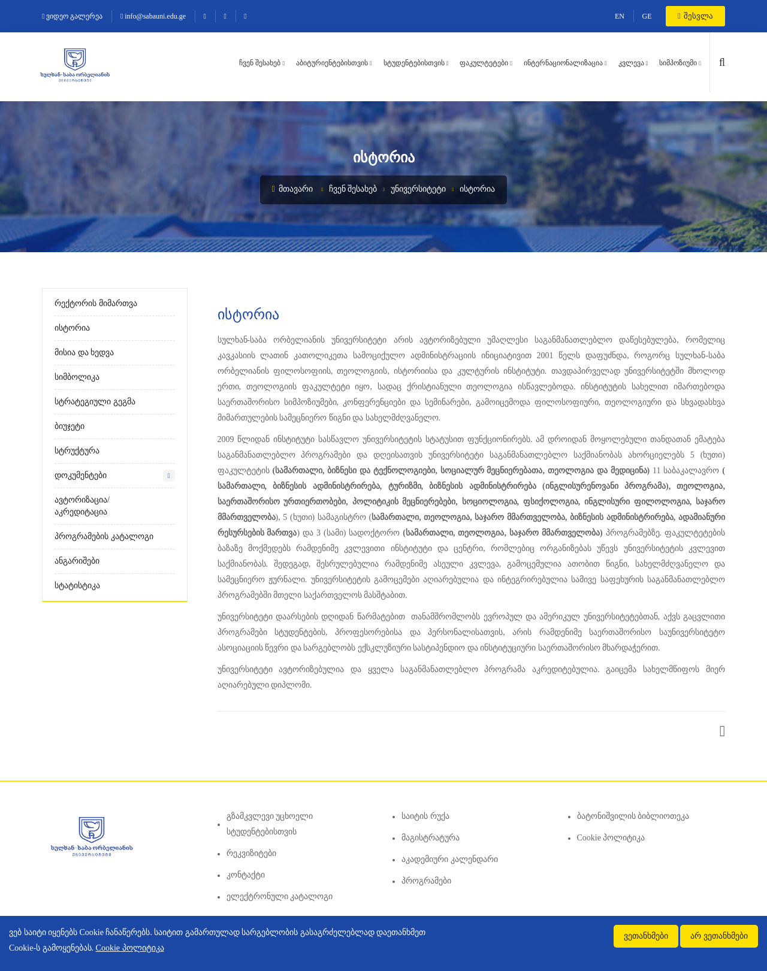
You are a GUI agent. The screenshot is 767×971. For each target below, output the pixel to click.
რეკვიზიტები (251, 853)
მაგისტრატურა (430, 837)
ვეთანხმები (646, 935)
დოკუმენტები (81, 475)
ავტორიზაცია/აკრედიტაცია (82, 505)
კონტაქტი (246, 874)
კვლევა (631, 63)
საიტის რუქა (425, 816)
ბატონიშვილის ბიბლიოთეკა (633, 816)
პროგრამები (426, 880)
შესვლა (695, 15)
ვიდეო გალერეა (72, 16)
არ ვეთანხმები (719, 935)
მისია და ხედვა (84, 352)
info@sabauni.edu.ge (153, 16)
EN (619, 16)
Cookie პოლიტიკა (611, 837)
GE (647, 16)
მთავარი (292, 188)
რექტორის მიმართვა (96, 303)
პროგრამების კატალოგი (104, 536)
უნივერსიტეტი (418, 188)
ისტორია (477, 188)
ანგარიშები (77, 560)
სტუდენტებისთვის (414, 63)
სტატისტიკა (77, 585)
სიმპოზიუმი (678, 63)
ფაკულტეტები (484, 63)
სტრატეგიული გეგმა (95, 401)
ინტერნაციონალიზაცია (563, 63)
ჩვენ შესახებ (259, 63)
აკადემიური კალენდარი (449, 859)
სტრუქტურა (77, 450)
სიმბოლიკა (77, 377)
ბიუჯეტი (69, 426)
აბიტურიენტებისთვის (332, 63)
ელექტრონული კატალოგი (280, 896)
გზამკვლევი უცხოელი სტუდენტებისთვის (270, 824)
